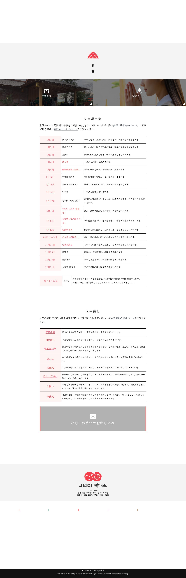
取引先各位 (114, 529)
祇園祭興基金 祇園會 (31, 545)
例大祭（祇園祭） (70, 237)
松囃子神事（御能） (71, 170)
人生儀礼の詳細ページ (123, 318)
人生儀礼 (54, 514)
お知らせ (113, 526)
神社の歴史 (25, 514)
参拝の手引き (56, 553)
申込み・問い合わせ (173, 5)
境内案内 (113, 522)
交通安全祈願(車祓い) (62, 545)
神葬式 (50, 396)
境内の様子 (25, 561)
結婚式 (50, 367)
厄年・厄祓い (50, 376)
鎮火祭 (65, 162)
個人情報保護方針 (117, 533)
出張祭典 (149, 5)
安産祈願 (50, 332)
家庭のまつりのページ (66, 129)
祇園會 (25, 541)
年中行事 (24, 522)
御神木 (23, 549)
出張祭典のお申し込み (149, 522)
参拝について (115, 518)
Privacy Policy (102, 574)
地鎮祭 (84, 518)
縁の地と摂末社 (27, 557)
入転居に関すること (89, 522)
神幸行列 (26, 537)
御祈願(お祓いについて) (61, 549)
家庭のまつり (139, 92)
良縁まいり (27, 553)
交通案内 (113, 514)
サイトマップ (115, 537)
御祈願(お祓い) (136, 5)
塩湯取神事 (67, 230)
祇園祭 (23, 533)
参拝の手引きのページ (125, 125)
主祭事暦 (46, 92)
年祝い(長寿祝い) (59, 537)
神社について (121, 5)
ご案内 (159, 5)
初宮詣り (50, 340)
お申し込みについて (59, 557)
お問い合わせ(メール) (149, 526)
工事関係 (84, 514)
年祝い (50, 386)
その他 (83, 526)
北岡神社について (29, 510)
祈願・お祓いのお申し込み (93, 418)
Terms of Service (117, 574)
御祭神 (23, 518)
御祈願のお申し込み (148, 518)
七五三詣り (67, 245)
